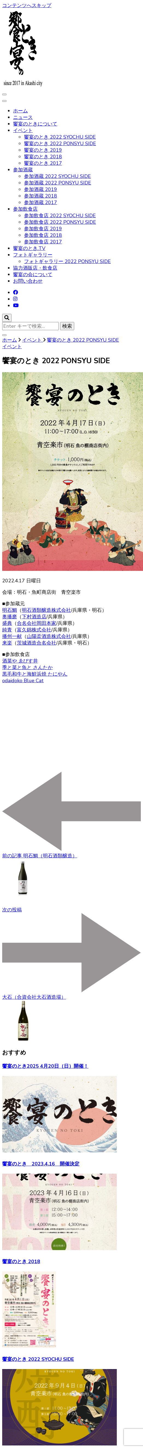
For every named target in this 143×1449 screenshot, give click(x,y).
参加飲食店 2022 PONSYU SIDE (60, 222)
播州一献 (12, 636)
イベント (23, 130)
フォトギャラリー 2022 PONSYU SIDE (67, 261)
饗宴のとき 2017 (43, 163)
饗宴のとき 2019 (43, 150)
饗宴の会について (32, 274)
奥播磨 (9, 616)
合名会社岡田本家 (36, 623)
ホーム (20, 111)
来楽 (7, 643)
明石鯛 (9, 610)
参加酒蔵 (23, 169)
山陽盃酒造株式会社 (49, 636)
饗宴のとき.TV (29, 248)
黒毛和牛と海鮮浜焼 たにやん (34, 674)
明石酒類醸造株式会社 (46, 610)
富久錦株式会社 (34, 630)
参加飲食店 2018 (43, 235)
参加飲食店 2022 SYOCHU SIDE (60, 215)
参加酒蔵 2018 (40, 196)
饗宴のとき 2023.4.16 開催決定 (40, 1164)
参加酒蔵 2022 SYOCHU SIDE (57, 176)
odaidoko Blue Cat (23, 680)
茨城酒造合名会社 (36, 643)
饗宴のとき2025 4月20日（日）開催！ (45, 1066)
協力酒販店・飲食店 (35, 268)
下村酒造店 (34, 616)
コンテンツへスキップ (26, 5)
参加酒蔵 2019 (40, 189)
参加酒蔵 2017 (40, 202)
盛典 (7, 623)
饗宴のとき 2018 (43, 156)
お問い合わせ (28, 281)
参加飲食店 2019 (43, 228)
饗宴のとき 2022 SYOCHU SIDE (60, 137)
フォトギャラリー (32, 255)
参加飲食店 (25, 209)
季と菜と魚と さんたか (27, 667)
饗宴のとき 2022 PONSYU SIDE (60, 143)
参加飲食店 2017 (43, 241)
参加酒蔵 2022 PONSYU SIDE (57, 183)
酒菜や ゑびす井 (20, 661)
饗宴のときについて (35, 124)
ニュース (23, 117)
